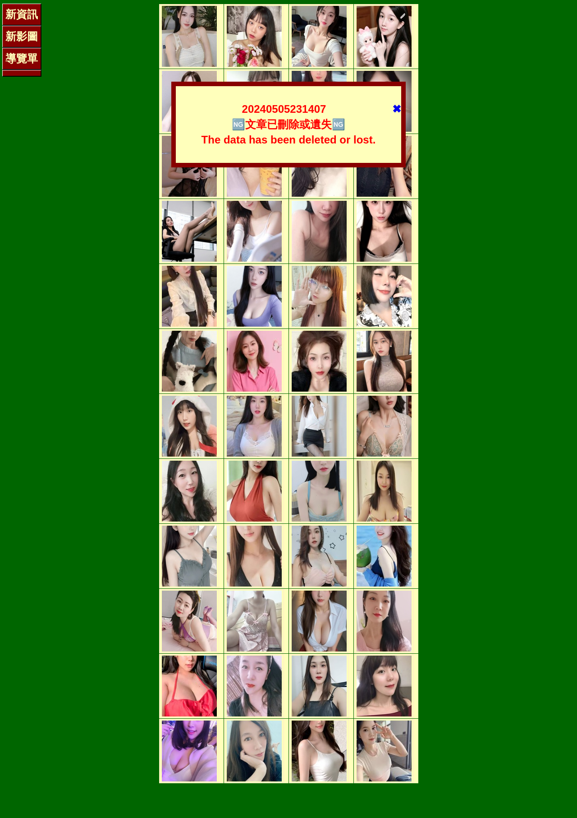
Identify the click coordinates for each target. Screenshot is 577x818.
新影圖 (21, 36)
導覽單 (21, 58)
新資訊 (21, 14)
